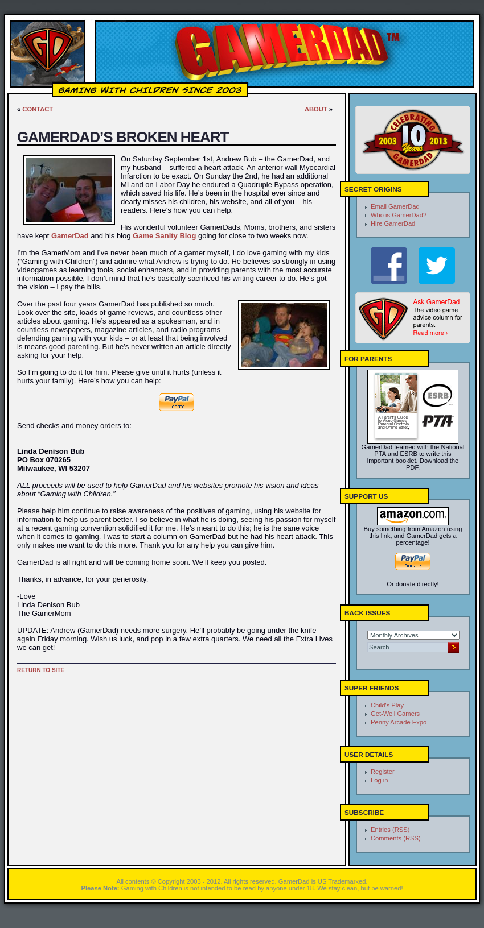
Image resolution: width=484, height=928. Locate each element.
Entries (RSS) (390, 829)
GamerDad (70, 235)
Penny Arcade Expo (398, 722)
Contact (37, 109)
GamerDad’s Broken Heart (122, 137)
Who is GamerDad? (398, 215)
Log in (379, 780)
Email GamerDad (395, 206)
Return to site (40, 670)
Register (383, 771)
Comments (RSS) (396, 838)
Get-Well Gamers (395, 713)
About (316, 109)
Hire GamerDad (393, 223)
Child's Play (387, 705)
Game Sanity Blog (164, 235)
